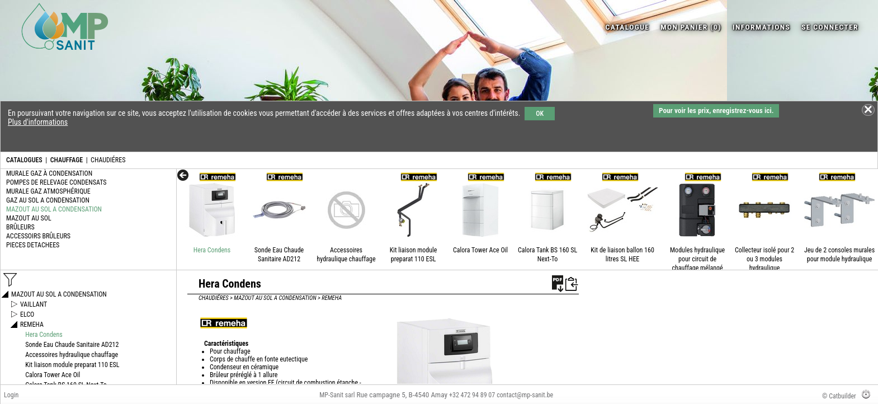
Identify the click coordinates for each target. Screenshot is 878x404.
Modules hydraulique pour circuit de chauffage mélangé (697, 259)
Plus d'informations (38, 122)
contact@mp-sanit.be (525, 395)
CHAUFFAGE (66, 160)
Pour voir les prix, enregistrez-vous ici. (716, 110)
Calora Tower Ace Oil (480, 250)
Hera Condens (212, 250)
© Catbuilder (839, 396)
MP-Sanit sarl (337, 395)
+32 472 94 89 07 (472, 395)
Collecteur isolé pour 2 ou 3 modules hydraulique (764, 259)
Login (11, 395)
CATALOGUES (24, 160)
